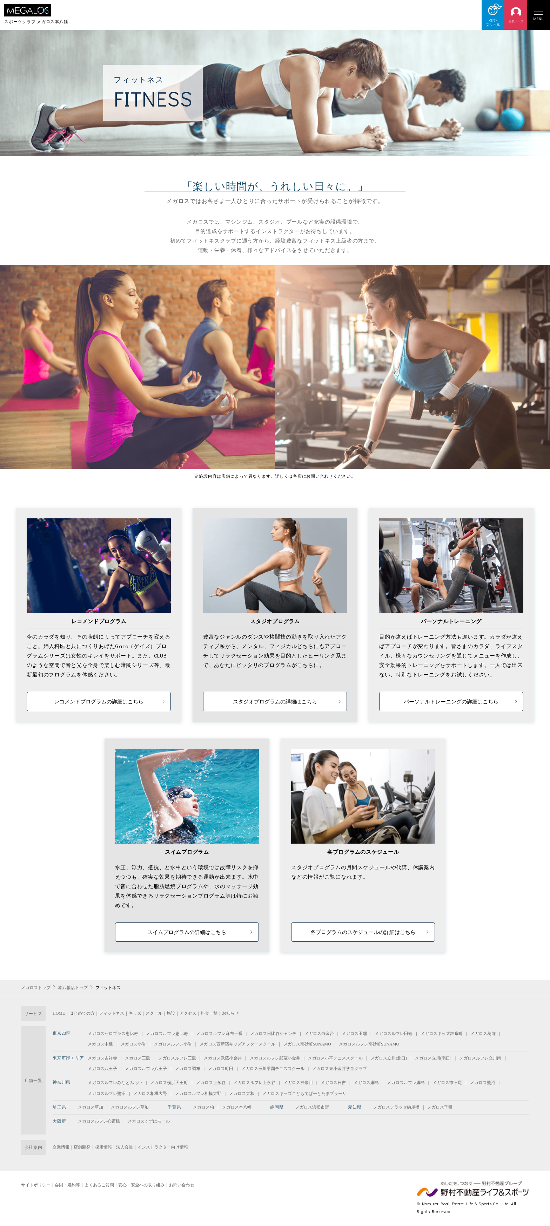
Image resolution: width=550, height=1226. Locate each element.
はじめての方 (82, 1013)
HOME (59, 1013)
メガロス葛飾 (483, 1033)
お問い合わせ (181, 1185)
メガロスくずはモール (149, 1121)
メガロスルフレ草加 (130, 1107)
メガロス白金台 (319, 1033)
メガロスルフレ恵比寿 (167, 1033)
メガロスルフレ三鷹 (177, 1058)
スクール (154, 1013)
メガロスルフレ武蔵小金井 (275, 1058)
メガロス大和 (241, 1093)
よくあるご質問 (99, 1185)
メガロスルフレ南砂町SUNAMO (369, 1044)
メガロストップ (36, 987)
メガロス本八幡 (236, 1107)
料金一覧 (209, 1013)
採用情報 (103, 1147)
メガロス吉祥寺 (102, 1058)
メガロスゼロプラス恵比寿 (113, 1033)
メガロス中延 (100, 1044)
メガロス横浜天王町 (169, 1082)
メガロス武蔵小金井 (223, 1058)
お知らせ (230, 1013)
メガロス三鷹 (137, 1058)
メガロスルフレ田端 (393, 1033)
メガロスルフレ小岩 (173, 1044)
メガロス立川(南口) (433, 1058)
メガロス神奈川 (298, 1082)
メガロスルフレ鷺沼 (107, 1093)
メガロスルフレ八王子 (146, 1068)
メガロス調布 (187, 1068)
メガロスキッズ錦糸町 (442, 1033)
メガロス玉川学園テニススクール (272, 1068)
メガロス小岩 (133, 1044)
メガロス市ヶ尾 (447, 1082)
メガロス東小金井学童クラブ (339, 1068)
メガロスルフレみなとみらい (115, 1082)
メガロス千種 (439, 1107)
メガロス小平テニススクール (335, 1058)
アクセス (188, 1013)
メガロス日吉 (333, 1082)
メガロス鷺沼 (482, 1082)
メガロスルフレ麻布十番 (219, 1033)
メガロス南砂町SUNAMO (307, 1044)
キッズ (135, 1013)
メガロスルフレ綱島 (406, 1082)
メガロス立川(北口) (388, 1058)
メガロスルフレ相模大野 (198, 1093)
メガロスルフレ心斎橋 (99, 1121)
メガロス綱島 (366, 1082)
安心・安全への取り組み (141, 1185)
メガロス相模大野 (150, 1093)
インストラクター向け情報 (163, 1147)
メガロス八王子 (102, 1068)
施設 (171, 1013)
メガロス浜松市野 (312, 1107)
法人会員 (124, 1147)
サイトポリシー (36, 1185)
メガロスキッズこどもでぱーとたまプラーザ (304, 1093)
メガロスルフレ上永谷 (254, 1082)
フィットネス (111, 1013)
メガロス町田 (220, 1068)
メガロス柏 (203, 1107)
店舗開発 (82, 1147)
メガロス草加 (90, 1107)
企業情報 (61, 1147)
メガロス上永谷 (211, 1082)
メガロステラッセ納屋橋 (396, 1107)
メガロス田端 (354, 1033)
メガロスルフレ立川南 (480, 1058)
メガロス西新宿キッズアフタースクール (237, 1044)
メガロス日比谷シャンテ (273, 1033)
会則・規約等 (67, 1185)
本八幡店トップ (73, 987)
